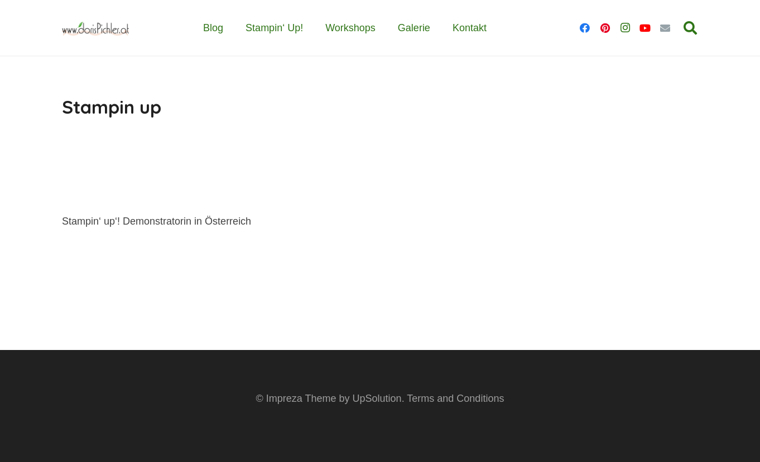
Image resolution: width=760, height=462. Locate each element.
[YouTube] (645, 28)
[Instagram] (625, 28)
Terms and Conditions (455, 398)
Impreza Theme (301, 398)
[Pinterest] (605, 28)
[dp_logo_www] (95, 28)
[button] (690, 28)
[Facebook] (585, 28)
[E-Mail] (665, 28)
